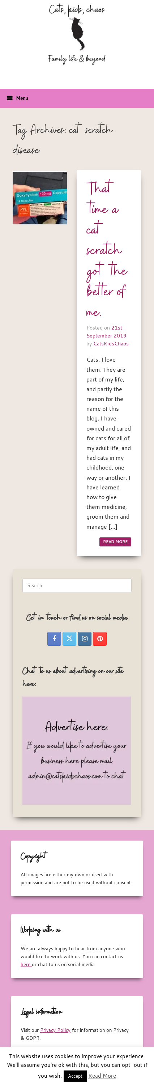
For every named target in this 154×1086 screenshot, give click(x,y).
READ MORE (115, 541)
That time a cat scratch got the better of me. (107, 251)
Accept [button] (75, 1076)
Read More (102, 1075)
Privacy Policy (55, 1030)
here (26, 964)
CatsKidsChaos (111, 343)
